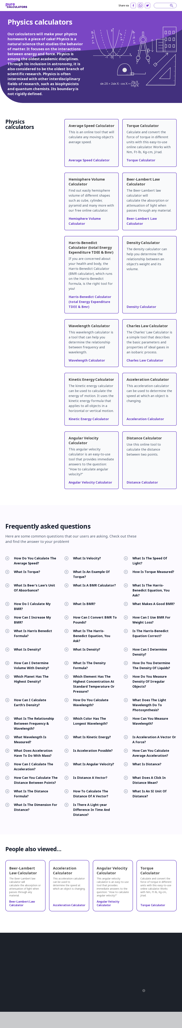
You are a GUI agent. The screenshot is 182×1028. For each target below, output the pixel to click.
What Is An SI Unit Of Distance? (145, 793)
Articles (9, 974)
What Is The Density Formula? (85, 665)
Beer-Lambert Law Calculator (22, 903)
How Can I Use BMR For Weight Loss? (147, 619)
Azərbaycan (129, 985)
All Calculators (90, 993)
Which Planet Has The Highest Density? (27, 679)
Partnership (11, 984)
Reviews (9, 979)
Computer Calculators (61, 983)
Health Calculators (59, 968)
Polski (151, 975)
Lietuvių (153, 965)
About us (10, 969)
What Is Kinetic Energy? (88, 737)
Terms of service (28, 1007)
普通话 (153, 990)
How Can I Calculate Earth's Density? (25, 702)
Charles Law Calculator (145, 360)
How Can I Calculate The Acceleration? (29, 766)
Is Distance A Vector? (86, 777)
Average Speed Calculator (89, 160)
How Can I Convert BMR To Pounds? (91, 619)
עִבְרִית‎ (163, 985)
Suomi (157, 970)
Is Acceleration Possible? (89, 750)
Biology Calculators (59, 950)
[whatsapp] (140, 5)
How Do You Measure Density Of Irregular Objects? (145, 681)
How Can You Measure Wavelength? (146, 721)
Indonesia (128, 960)
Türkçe (168, 955)
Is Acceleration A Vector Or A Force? (150, 739)
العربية (126, 955)
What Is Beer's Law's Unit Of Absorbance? (30, 587)
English (126, 950)
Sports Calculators (92, 978)
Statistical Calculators (60, 988)
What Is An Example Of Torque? (87, 574)
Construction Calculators (62, 955)
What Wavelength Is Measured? (25, 739)
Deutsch (147, 955)
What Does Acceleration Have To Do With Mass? (28, 753)
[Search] (163, 5)
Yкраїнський (130, 995)
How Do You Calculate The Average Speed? (30, 560)
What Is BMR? (80, 604)
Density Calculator (141, 307)
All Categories (90, 988)
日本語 (158, 955)
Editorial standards (15, 989)
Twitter (9, 999)
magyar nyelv (140, 990)
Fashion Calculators (93, 983)
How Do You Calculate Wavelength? (86, 702)
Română (140, 960)
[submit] (171, 5)
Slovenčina (154, 960)
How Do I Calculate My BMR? (27, 606)
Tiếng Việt (162, 975)
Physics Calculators (60, 978)
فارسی (141, 985)
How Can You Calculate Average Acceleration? (146, 753)
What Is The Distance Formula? (26, 793)
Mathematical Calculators (62, 973)
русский (163, 950)
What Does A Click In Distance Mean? (145, 780)
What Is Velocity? (83, 558)
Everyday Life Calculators (96, 968)
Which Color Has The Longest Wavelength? (86, 721)
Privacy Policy (12, 1007)
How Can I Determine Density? (145, 651)
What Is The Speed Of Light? (145, 560)
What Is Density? (23, 649)
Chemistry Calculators (94, 950)
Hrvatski (141, 965)
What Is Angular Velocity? (89, 764)
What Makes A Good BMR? (149, 604)
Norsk (166, 970)
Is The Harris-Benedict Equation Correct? (146, 633)
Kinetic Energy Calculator (89, 419)
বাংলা (162, 990)
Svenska (146, 970)
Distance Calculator (142, 482)
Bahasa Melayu (131, 970)
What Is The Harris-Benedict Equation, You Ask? (147, 590)
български (128, 965)
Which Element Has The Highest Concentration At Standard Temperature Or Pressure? (89, 684)
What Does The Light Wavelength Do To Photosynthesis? (145, 705)
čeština (126, 990)
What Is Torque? (22, 572)
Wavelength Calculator (87, 360)
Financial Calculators (60, 960)
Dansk (126, 975)
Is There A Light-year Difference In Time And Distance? (87, 810)
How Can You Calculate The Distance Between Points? (31, 780)
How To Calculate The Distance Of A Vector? (86, 793)
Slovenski (160, 980)
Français (136, 955)
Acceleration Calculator (145, 419)
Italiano (164, 965)
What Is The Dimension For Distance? (31, 807)
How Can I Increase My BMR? (28, 619)
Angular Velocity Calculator (90, 482)
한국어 (126, 980)
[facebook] (133, 5)
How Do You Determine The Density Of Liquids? (147, 665)
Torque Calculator (141, 160)
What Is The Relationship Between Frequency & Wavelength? (29, 723)
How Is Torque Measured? (149, 572)
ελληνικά (152, 985)
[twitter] (147, 5)
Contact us (11, 994)
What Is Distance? (142, 764)
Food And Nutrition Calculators (93, 962)
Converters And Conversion (98, 955)
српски (148, 980)
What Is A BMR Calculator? (90, 585)
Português (139, 950)
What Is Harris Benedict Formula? (28, 633)
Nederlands (138, 975)
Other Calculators (92, 973)
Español (152, 950)
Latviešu (136, 980)
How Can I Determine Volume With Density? (27, 665)
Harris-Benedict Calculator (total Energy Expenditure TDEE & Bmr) (90, 302)
